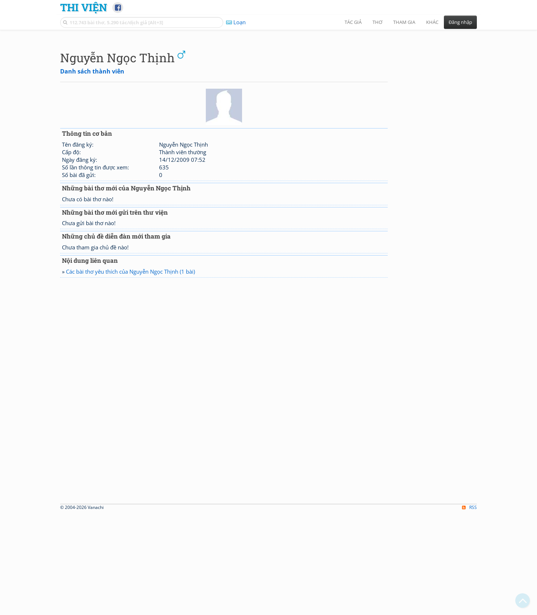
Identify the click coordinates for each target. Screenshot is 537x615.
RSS (469, 609)
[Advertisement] (268, 85)
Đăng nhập (460, 22)
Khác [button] (432, 22)
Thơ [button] (377, 22)
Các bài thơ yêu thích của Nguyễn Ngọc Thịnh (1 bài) (130, 372)
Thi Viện (83, 7)
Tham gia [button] (404, 22)
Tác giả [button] (353, 22)
